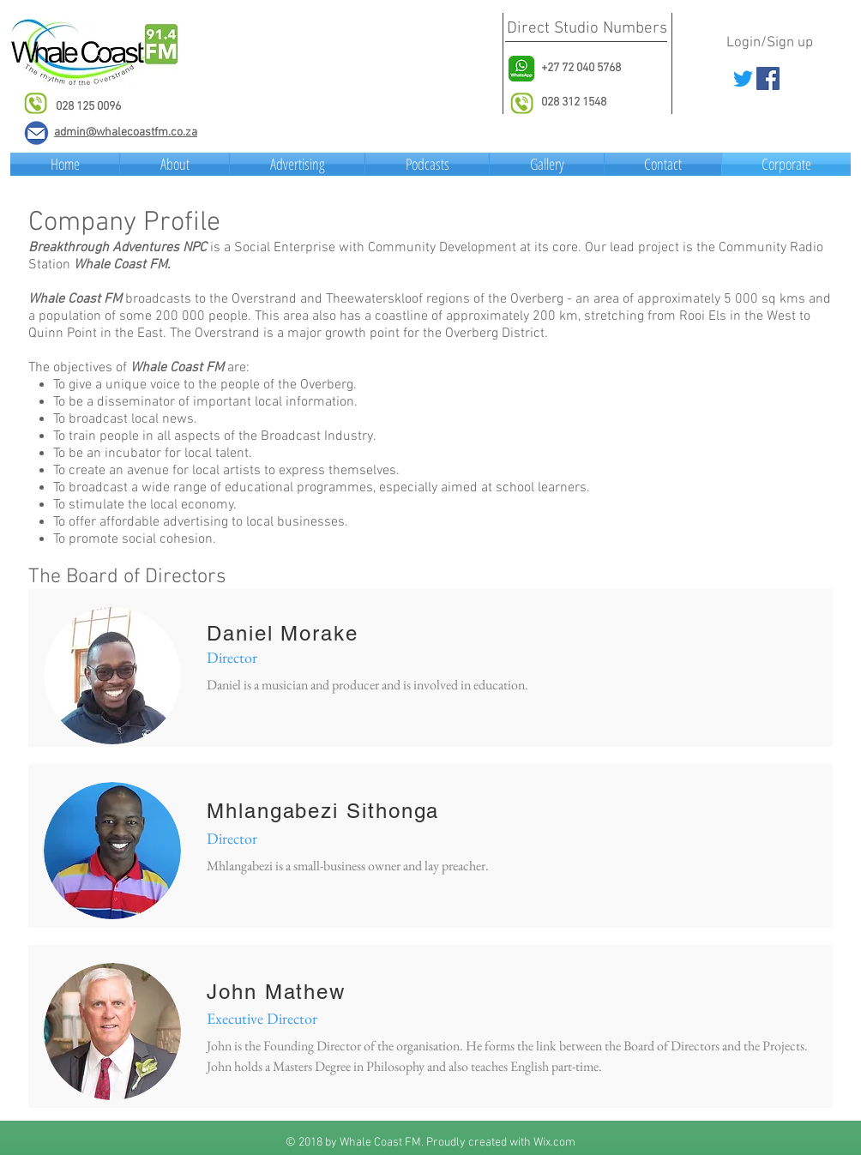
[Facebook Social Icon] (768, 78)
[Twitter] (743, 78)
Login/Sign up (769, 42)
